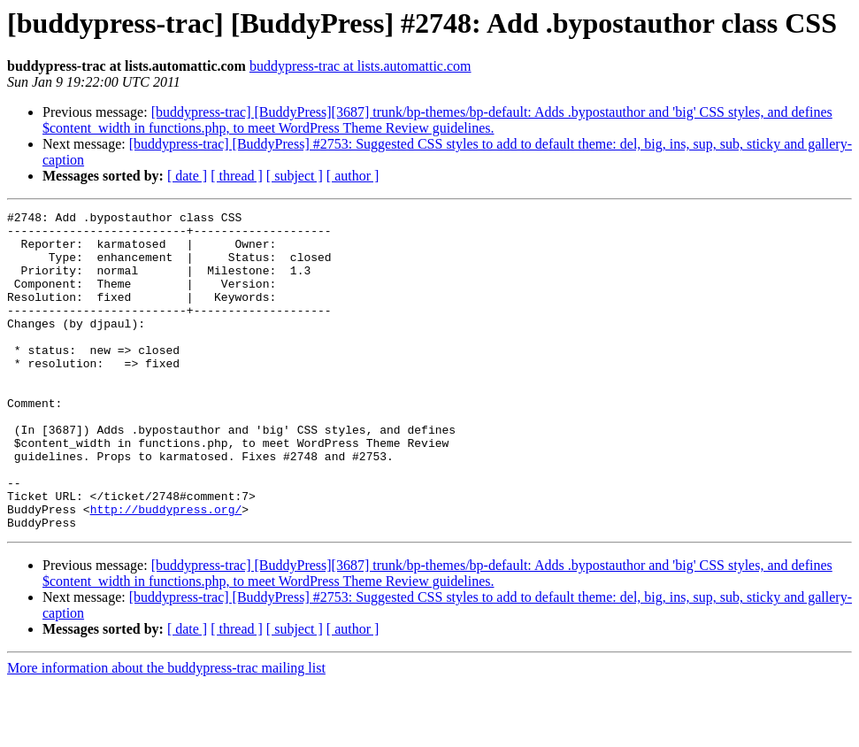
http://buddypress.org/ (166, 570)
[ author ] (353, 175)
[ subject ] (294, 175)
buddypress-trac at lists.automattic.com (360, 65)
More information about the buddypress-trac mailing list (166, 731)
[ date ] (187, 175)
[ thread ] (237, 175)
